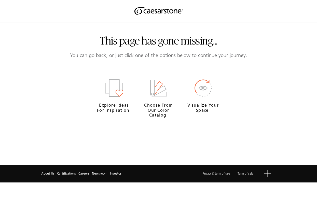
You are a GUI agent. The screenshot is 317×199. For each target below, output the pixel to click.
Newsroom (99, 173)
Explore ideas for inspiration (114, 107)
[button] (267, 173)
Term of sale (245, 173)
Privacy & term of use (216, 173)
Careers (83, 173)
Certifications (66, 173)
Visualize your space (203, 107)
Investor (115, 173)
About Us (47, 173)
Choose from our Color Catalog (158, 110)
